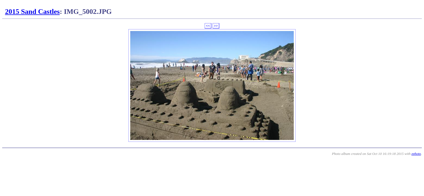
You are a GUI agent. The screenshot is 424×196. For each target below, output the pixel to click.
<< (208, 26)
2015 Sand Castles (32, 12)
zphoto (416, 154)
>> (216, 26)
